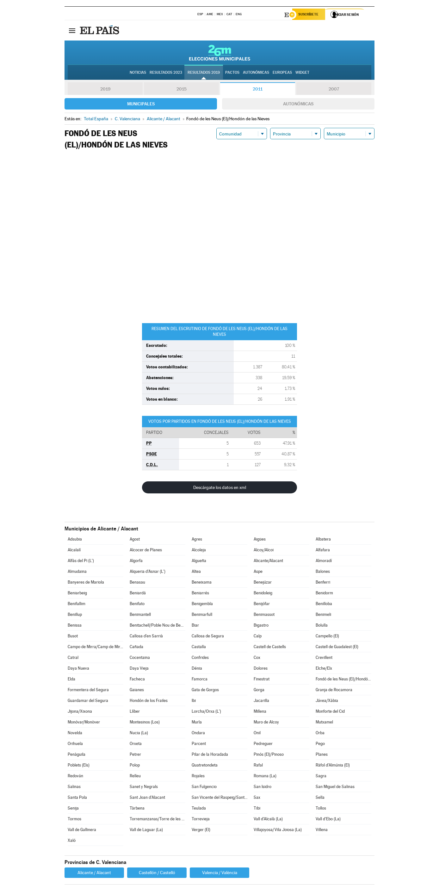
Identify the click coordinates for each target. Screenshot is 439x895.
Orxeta (136, 744)
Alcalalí (74, 550)
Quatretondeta (205, 766)
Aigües (260, 540)
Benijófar (262, 604)
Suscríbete (310, 15)
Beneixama (202, 583)
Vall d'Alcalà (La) (268, 819)
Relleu (135, 776)
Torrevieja (201, 819)
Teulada (199, 809)
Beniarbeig (77, 593)
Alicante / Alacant (94, 873)
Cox (257, 658)
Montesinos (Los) (145, 723)
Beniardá (138, 593)
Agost (135, 540)
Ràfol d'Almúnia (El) (333, 766)
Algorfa (136, 561)
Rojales (198, 776)
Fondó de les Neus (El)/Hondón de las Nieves (343, 680)
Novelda (75, 733)
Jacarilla (261, 701)
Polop (135, 766)
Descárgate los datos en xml (219, 488)
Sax (257, 798)
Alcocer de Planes (146, 550)
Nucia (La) (139, 733)
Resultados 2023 (166, 73)
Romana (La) (265, 776)
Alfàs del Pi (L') (81, 561)
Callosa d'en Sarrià (146, 637)
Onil (257, 733)
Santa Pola (77, 798)
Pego (320, 744)
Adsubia (75, 540)
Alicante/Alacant (268, 561)
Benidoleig (263, 593)
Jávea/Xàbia (327, 701)
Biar (195, 626)
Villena (322, 830)
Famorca (199, 680)
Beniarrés (200, 593)
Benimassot (264, 615)
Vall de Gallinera (82, 830)
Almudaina (77, 572)
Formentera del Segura (88, 690)
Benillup (75, 615)
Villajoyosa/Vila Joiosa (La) (278, 830)
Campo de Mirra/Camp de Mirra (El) (95, 647)
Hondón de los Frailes (149, 701)
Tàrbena (137, 809)
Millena (260, 712)
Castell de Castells (270, 647)
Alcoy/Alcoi (264, 550)
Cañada (136, 647)
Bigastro (261, 626)
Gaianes (137, 690)
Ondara (198, 733)
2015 (181, 89)
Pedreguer (263, 744)
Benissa (75, 626)
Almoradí (324, 561)
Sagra (321, 776)
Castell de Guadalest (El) (337, 647)
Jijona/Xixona (80, 712)
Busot (73, 637)
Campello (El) (327, 637)
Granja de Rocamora (334, 690)
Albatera (323, 540)
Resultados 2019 (204, 73)
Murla (197, 723)
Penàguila (76, 755)
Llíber (135, 712)
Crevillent (324, 658)
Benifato (137, 604)
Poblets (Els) (79, 766)
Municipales (141, 104)
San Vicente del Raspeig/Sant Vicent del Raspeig (219, 798)
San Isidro (262, 787)
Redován (75, 776)
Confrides (200, 658)
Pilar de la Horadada (210, 755)
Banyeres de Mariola (86, 583)
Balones (323, 572)
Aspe (258, 572)
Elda (71, 680)
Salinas (74, 787)
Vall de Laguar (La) (146, 830)
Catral (73, 658)
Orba (320, 733)
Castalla (199, 647)
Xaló (72, 841)
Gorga (259, 690)
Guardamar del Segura (88, 701)
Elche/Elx (324, 669)
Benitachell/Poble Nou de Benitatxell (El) (157, 626)
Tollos (321, 809)
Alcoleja (199, 550)
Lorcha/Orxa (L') (206, 712)
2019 (105, 89)
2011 (258, 89)
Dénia (197, 669)
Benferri (323, 583)
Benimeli (323, 615)
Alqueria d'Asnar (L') (147, 572)
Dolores (261, 669)
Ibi (194, 701)
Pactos (232, 73)
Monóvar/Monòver (84, 723)
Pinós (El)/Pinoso (269, 755)
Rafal (258, 766)
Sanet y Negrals (144, 787)
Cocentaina (140, 658)
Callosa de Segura (208, 637)
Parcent (199, 744)
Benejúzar (263, 583)
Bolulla (322, 626)
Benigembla (202, 604)
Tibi (257, 809)
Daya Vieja (139, 669)
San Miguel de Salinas (335, 787)
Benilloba (324, 604)
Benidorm (324, 593)
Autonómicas (298, 104)
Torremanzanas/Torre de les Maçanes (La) (157, 819)
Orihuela (75, 744)
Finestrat (261, 680)
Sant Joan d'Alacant (147, 798)
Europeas (282, 73)
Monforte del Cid (330, 712)
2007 (334, 89)
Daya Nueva (78, 669)
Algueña (199, 561)
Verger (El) (201, 830)
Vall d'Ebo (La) (328, 819)
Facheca (137, 680)
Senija (73, 809)
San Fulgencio (204, 787)
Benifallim (76, 604)
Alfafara (323, 550)
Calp (258, 637)
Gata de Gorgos (205, 690)
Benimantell (140, 615)
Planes (322, 755)
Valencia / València (219, 873)
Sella (320, 798)
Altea (196, 572)
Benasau (137, 583)
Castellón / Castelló (157, 873)
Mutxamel (324, 723)
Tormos (74, 819)
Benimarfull (202, 615)
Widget (302, 73)
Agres (197, 540)
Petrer (135, 755)
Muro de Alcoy (266, 723)
